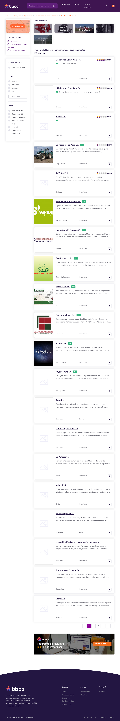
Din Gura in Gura (68, 700)
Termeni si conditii (90, 716)
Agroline (60, 399)
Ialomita (15, 87)
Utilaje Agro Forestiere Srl (68, 87)
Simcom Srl (61, 115)
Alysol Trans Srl (64, 370)
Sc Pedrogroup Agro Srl (67, 143)
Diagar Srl (60, 597)
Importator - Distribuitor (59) (17, 131)
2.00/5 (109, 87)
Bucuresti (15, 84)
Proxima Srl (61, 342)
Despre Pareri (67, 703)
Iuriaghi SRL (61, 484)
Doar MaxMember (18, 66)
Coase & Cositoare (64, 27)
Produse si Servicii (68, 694)
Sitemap (103, 716)
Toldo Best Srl (63, 285)
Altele (43, 27)
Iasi (13, 90)
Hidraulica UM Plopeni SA (68, 229)
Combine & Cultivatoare (84, 27)
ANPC (112, 716)
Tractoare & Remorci (16, 49)
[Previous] (84, 625)
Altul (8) (15, 126)
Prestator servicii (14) (18, 121)
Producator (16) (17, 110)
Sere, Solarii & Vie (43, 38)
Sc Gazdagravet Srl (65, 512)
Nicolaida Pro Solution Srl (68, 200)
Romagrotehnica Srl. (66, 314)
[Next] (112, 625)
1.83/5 (109, 116)
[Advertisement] (18, 179)
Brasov (14, 80)
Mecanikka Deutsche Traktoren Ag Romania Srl (78, 541)
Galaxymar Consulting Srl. (68, 58)
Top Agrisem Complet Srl (68, 569)
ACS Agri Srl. (62, 172)
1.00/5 (109, 144)
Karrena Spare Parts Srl (67, 427)
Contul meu (66, 697)
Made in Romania (88, 5)
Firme (76, 3)
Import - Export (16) (19, 116)
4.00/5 (109, 59)
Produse (66, 3)
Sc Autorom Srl (63, 455)
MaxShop (84, 694)
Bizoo (13, 716)
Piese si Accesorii (105, 27)
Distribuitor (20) (17, 113)
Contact (102, 691)
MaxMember (85, 691)
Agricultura (13, 40)
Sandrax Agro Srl (64, 257)
